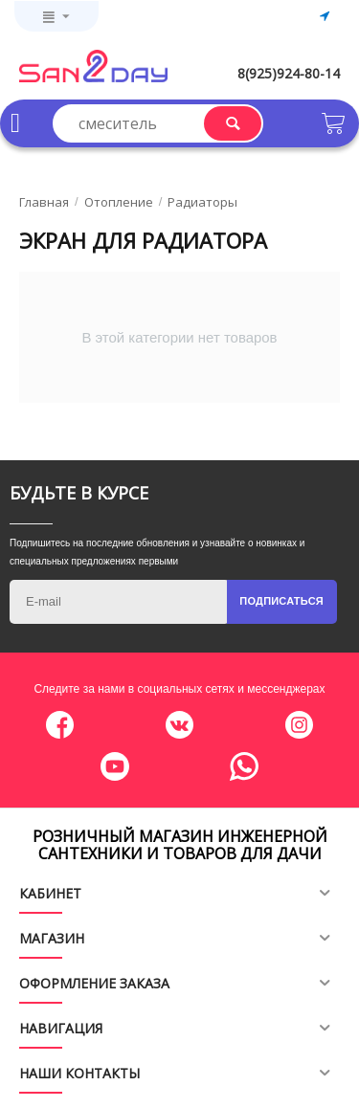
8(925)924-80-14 (288, 73)
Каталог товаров (15, 123)
